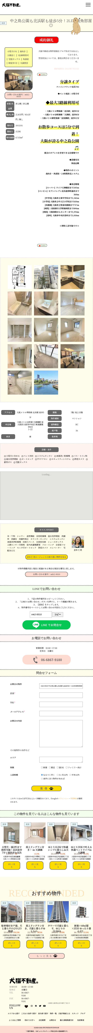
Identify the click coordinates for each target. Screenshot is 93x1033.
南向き (23, 51)
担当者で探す (43, 1013)
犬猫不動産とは (64, 1013)
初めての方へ (30, 1020)
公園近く (11, 55)
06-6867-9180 (25, 994)
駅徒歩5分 (12, 63)
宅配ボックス (14, 59)
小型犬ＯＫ (12, 51)
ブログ (82, 1013)
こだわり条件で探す (28, 1013)
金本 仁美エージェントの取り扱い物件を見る (46, 557)
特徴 (12, 767)
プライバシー (63, 798)
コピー (57, 614)
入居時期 (14, 774)
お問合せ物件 (16, 684)
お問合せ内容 (16, 720)
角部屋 (26, 59)
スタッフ (75, 1013)
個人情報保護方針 (67, 1020)
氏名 (12, 693)
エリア (13, 757)
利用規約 (73, 798)
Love (42, 74)
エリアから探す (14, 1013)
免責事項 (80, 1020)
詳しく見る (11, 865)
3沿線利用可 (23, 55)
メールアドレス (17, 711)
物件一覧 (53, 1013)
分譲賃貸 (24, 63)
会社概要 (42, 1020)
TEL (12, 702)
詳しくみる (11, 944)
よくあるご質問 (15, 1020)
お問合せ (52, 1020)
